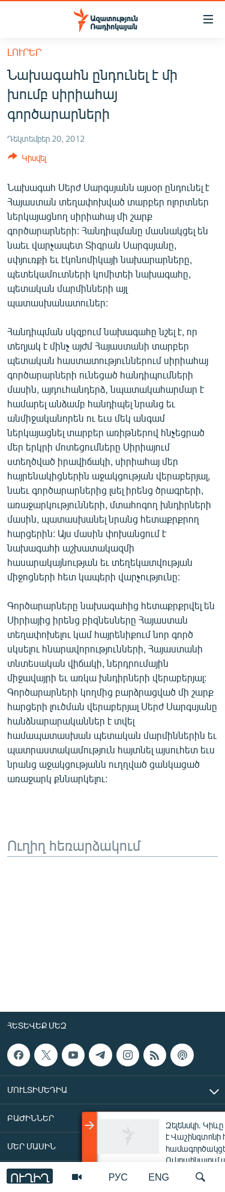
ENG (158, 1176)
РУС (118, 1176)
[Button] (27, 160)
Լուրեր (24, 52)
